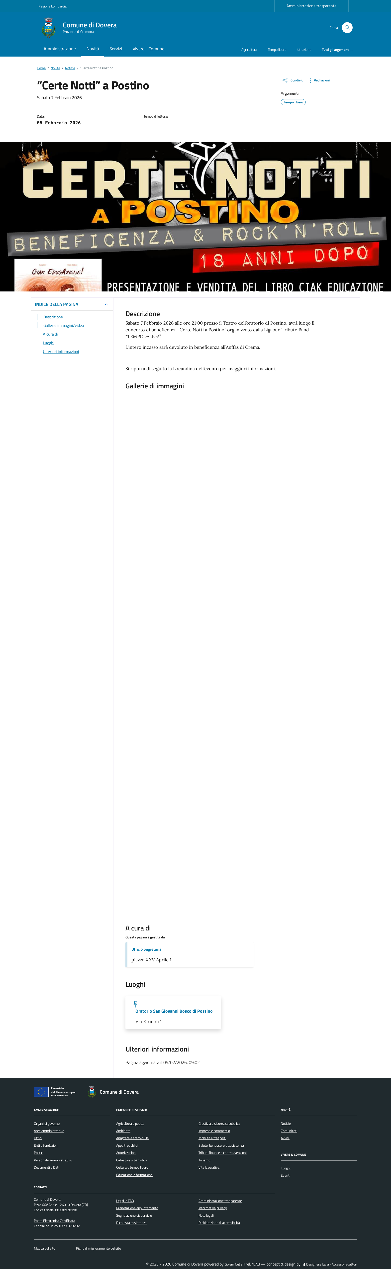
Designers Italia (315, 1264)
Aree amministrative (49, 1130)
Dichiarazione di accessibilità (219, 1222)
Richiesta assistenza (131, 1222)
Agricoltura (249, 49)
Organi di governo (47, 1123)
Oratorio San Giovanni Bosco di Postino (174, 1011)
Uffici (38, 1138)
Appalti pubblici (127, 1145)
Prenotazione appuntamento (137, 1208)
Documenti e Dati (46, 1167)
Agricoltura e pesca (130, 1123)
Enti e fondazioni (46, 1145)
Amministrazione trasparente (311, 6)
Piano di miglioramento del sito (98, 1248)
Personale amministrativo (53, 1160)
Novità (93, 48)
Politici (38, 1152)
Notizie (286, 1123)
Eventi (285, 1175)
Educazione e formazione (134, 1175)
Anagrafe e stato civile (132, 1138)
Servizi (115, 48)
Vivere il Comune (148, 48)
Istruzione (304, 49)
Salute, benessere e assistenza (221, 1145)
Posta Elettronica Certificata (54, 1220)
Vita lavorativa (208, 1167)
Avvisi (285, 1138)
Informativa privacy (212, 1208)
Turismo (204, 1160)
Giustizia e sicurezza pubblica (219, 1123)
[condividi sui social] (293, 80)
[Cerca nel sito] (347, 27)
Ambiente (123, 1130)
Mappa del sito (44, 1248)
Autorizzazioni (126, 1152)
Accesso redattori (344, 1264)
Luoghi (286, 1168)
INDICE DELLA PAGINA (56, 304)
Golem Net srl (235, 1264)
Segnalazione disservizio (134, 1215)
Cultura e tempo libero (132, 1167)
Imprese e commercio (214, 1130)
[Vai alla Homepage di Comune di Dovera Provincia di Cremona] (80, 27)
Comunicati (289, 1130)
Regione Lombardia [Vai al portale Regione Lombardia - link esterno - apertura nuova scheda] (52, 6)
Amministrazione (60, 48)
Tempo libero (277, 49)
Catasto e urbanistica (131, 1160)
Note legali (206, 1215)
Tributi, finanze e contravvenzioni (222, 1152)
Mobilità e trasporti (212, 1138)
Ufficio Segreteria (146, 949)
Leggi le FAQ (125, 1200)
